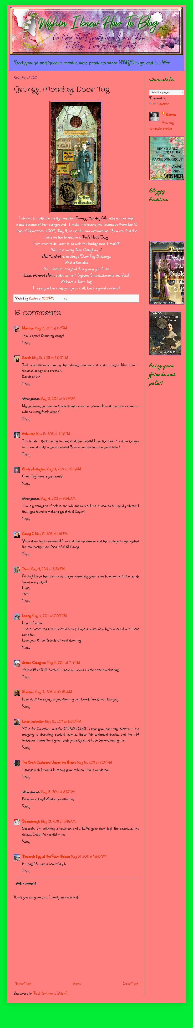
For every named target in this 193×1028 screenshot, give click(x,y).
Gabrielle (28, 433)
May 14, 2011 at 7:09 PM (49, 615)
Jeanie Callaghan (34, 662)
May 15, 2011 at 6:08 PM (63, 721)
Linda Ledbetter (33, 721)
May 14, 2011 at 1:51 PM (51, 533)
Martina (27, 328)
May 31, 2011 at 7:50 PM (88, 856)
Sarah (26, 357)
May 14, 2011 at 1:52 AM (63, 469)
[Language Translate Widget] (166, 92)
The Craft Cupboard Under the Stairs (49, 762)
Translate (159, 103)
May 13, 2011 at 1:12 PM (50, 328)
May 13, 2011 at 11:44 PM (53, 433)
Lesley (26, 615)
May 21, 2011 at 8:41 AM (58, 821)
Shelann (27, 691)
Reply (26, 342)
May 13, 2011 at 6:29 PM (57, 398)
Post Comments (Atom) (50, 993)
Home (77, 983)
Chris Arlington (33, 469)
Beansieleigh (31, 821)
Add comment (26, 883)
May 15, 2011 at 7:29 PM (94, 762)
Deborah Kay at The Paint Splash (46, 856)
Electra (171, 114)
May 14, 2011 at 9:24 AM (58, 498)
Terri (25, 568)
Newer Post (23, 983)
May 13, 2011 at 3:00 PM (50, 357)
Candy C (28, 533)
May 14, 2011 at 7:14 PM (63, 662)
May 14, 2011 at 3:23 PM (47, 568)
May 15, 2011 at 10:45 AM (53, 691)
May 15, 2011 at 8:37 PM (57, 791)
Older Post (130, 983)
